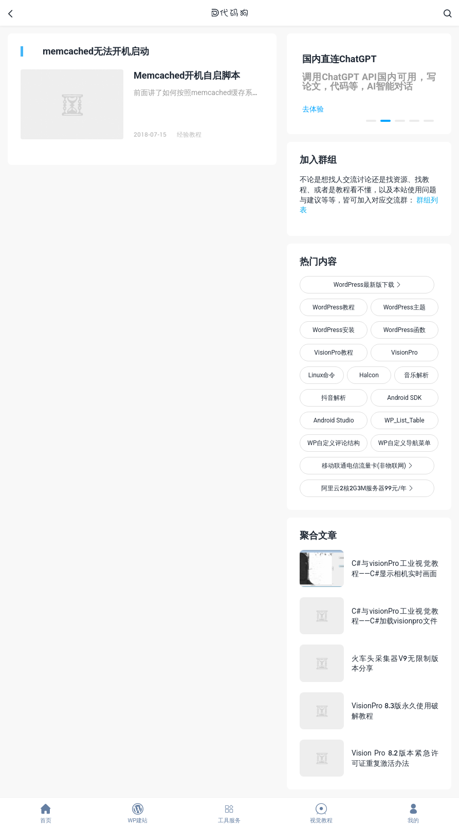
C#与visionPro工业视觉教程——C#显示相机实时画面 (395, 568)
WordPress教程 (334, 307)
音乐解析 (416, 375)
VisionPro (404, 352)
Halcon (369, 375)
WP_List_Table (404, 420)
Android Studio (334, 420)
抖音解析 (333, 397)
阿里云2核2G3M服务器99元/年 (367, 488)
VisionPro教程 (333, 352)
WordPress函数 (404, 330)
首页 (46, 813)
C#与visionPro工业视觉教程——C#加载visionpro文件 (395, 615)
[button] (371, 121)
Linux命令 (322, 375)
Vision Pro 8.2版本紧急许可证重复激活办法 (395, 757)
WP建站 (138, 813)
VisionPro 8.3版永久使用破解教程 (395, 710)
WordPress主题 (404, 307)
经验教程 (189, 134)
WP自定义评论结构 (333, 443)
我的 (413, 813)
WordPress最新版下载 (367, 284)
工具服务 (229, 813)
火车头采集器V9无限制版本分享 (395, 663)
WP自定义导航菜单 (404, 443)
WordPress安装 (334, 330)
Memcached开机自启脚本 (187, 75)
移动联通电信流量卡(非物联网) (367, 465)
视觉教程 (322, 813)
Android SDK (404, 397)
